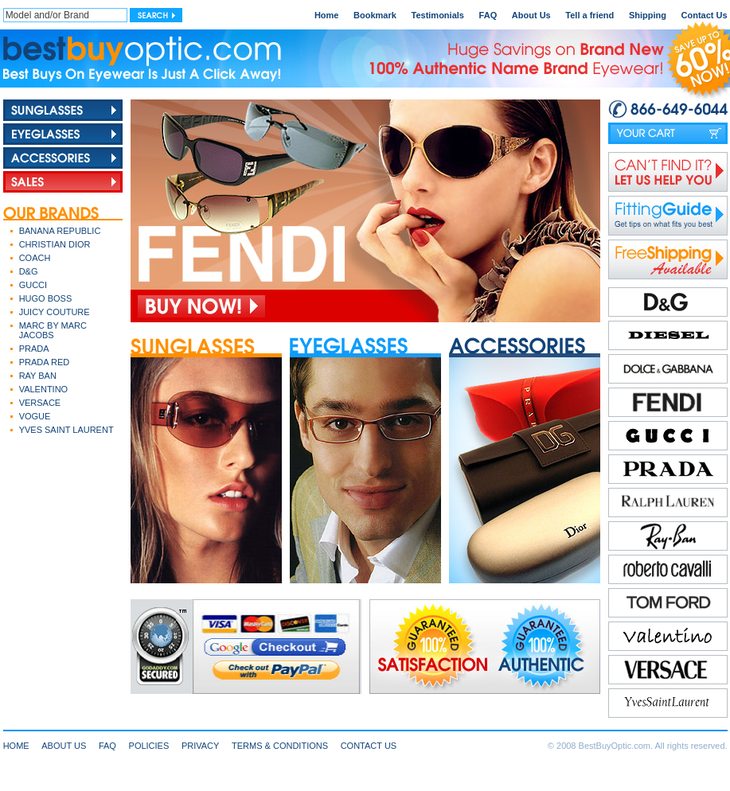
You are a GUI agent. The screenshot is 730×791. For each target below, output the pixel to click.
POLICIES (149, 745)
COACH (35, 258)
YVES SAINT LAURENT (66, 429)
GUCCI (33, 285)
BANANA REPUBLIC (60, 231)
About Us (531, 15)
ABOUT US (63, 745)
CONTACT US (369, 745)
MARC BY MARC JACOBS (53, 330)
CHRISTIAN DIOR (55, 244)
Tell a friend (589, 15)
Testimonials (438, 15)
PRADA (34, 348)
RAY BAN (38, 375)
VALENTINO (43, 389)
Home (326, 15)
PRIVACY (200, 745)
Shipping (647, 15)
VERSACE (40, 402)
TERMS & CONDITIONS (280, 745)
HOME (16, 745)
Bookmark (374, 15)
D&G (28, 271)
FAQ (488, 15)
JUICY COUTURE (54, 312)
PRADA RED (44, 362)
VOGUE (35, 416)
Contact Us (704, 15)
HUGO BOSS (45, 298)
